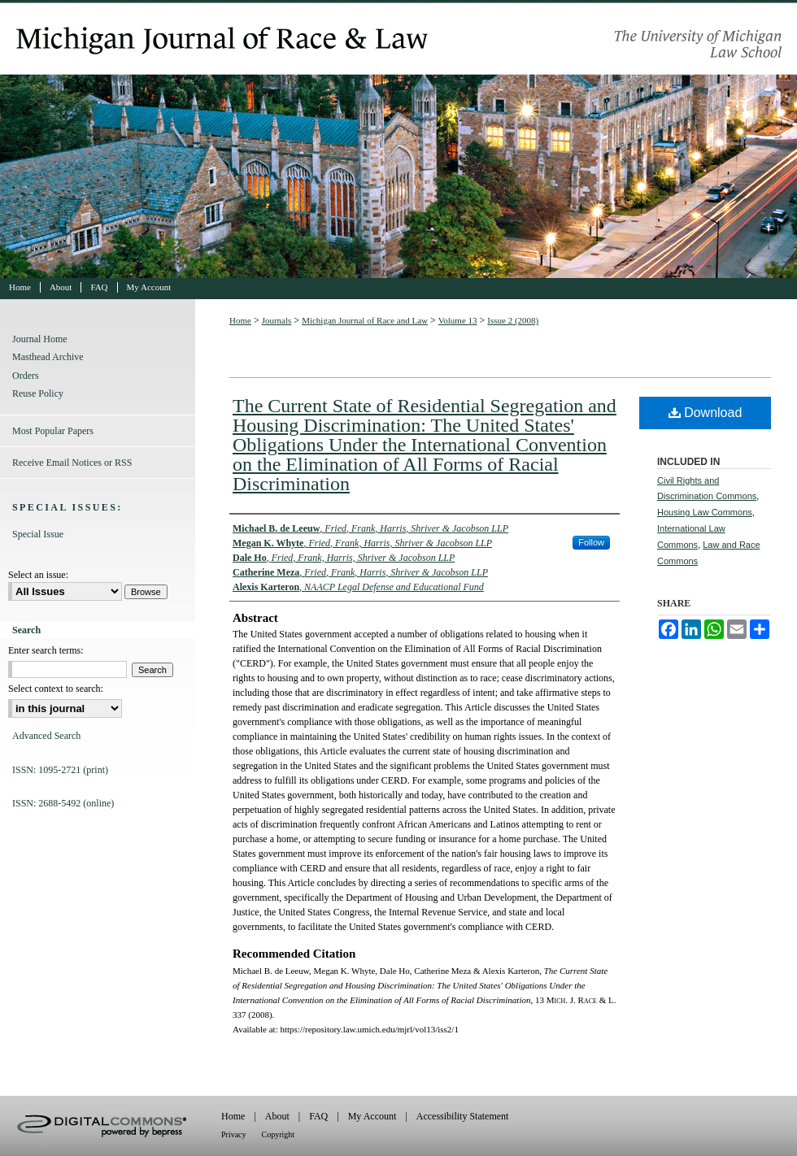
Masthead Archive (48, 357)
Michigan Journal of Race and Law (398, 139)
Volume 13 (457, 320)
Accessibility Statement (462, 1116)
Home (240, 320)
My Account (372, 1116)
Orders (25, 375)
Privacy (233, 1134)
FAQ (318, 1116)
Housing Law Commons (704, 512)
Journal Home (40, 339)
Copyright (278, 1134)
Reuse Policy (37, 393)
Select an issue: (38, 574)
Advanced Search (46, 735)
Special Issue (37, 534)
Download (706, 412)
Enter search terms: (46, 650)
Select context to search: (55, 688)
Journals (277, 320)
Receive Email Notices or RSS (72, 462)
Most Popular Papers (53, 431)
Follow (591, 542)
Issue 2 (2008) (512, 320)
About (277, 1116)
